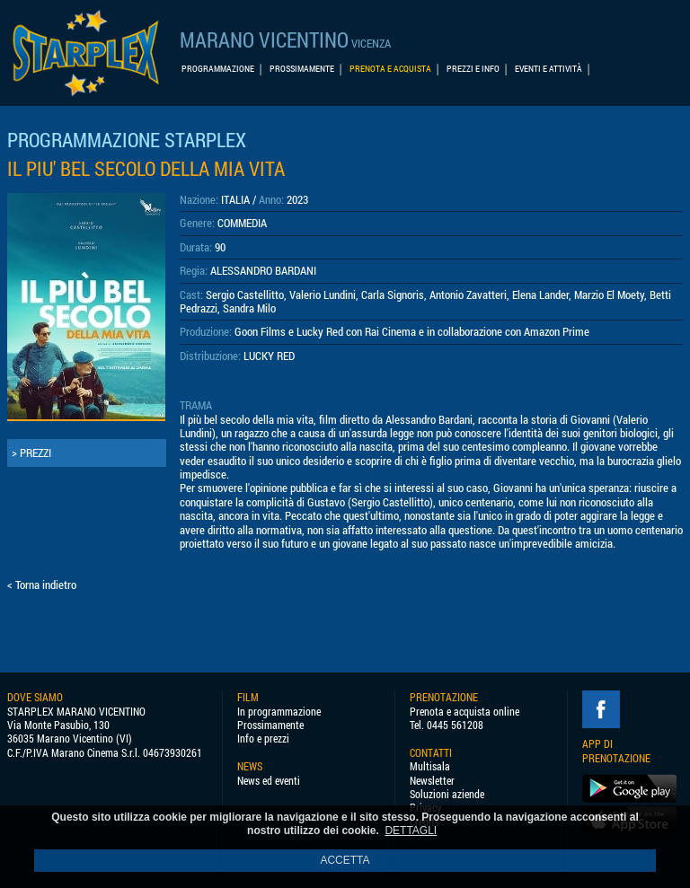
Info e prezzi (263, 738)
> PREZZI (31, 452)
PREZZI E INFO (473, 69)
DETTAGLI (411, 830)
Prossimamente (270, 725)
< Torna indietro (41, 584)
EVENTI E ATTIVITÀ (548, 69)
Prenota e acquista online (464, 711)
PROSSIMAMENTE (302, 69)
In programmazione (279, 711)
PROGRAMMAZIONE (217, 69)
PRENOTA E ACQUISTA (390, 69)
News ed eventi (268, 780)
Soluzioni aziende (447, 794)
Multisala (430, 766)
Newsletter (432, 780)
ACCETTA (344, 860)
